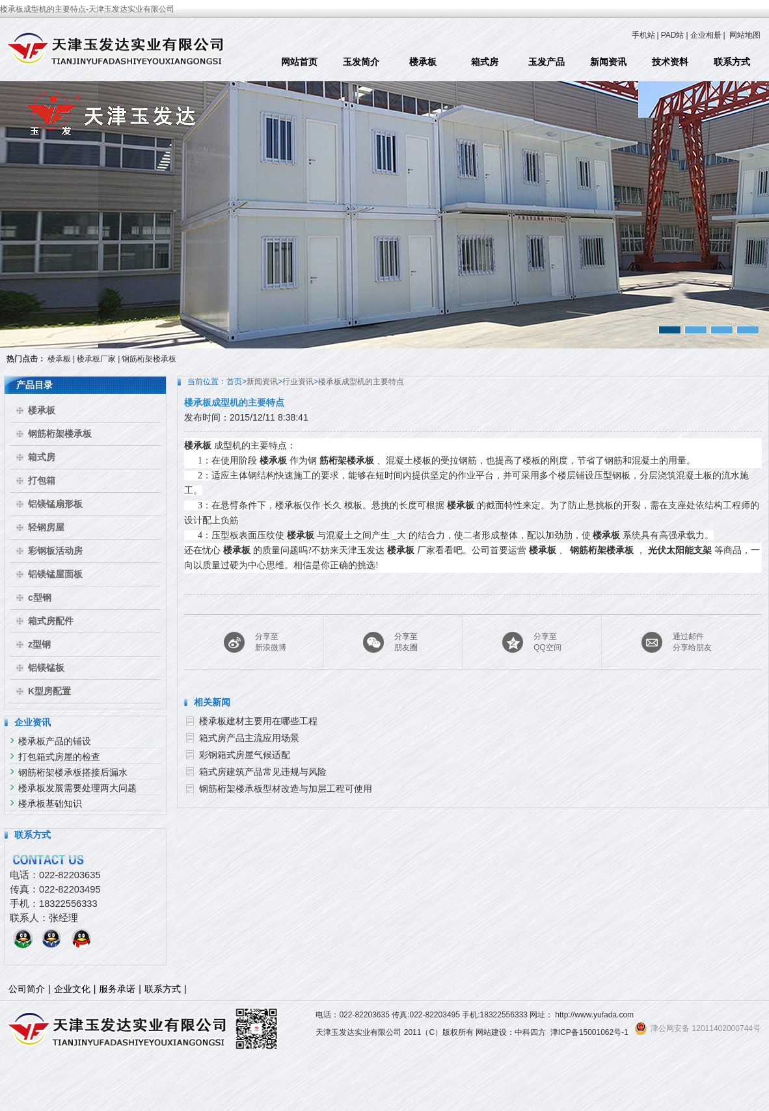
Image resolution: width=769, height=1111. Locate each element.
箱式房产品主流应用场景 (249, 738)
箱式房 (484, 62)
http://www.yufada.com (594, 1014)
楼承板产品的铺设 (54, 741)
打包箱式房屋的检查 (59, 757)
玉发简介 (361, 62)
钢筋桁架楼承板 (149, 358)
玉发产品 (546, 62)
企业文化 (72, 989)
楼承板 (423, 62)
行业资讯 (298, 381)
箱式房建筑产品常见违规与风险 (263, 771)
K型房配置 (49, 691)
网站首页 (299, 62)
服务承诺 (117, 989)
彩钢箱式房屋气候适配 (244, 755)
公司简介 (26, 989)
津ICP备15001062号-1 (589, 1032)
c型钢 (39, 597)
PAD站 (672, 35)
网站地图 (745, 35)
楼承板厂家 (96, 358)
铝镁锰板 (46, 667)
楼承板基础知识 (50, 803)
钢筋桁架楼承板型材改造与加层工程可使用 (285, 788)
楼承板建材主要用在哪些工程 (258, 721)
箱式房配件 (51, 621)
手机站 (643, 35)
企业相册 (706, 35)
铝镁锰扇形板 (55, 504)
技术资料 (670, 62)
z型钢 (39, 644)
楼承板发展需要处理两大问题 (77, 788)
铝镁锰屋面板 (55, 574)
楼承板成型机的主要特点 (361, 381)
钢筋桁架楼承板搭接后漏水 (73, 772)
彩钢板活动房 (55, 550)
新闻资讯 (608, 62)
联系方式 (732, 62)
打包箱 (41, 480)
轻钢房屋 (46, 527)
